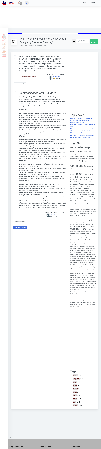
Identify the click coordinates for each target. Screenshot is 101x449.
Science (4, 55)
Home (4, 35)
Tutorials (4, 39)
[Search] (27, 3)
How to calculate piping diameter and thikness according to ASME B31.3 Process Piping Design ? (81, 120)
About (84, 2)
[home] (8, 3)
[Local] (20, 3)
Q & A (4, 43)
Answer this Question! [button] (20, 227)
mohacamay (56, 76)
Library (4, 51)
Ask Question (93, 41)
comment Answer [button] (20, 221)
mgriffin (52, 214)
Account (93, 2)
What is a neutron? (76, 133)
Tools (4, 47)
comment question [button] (20, 84)
